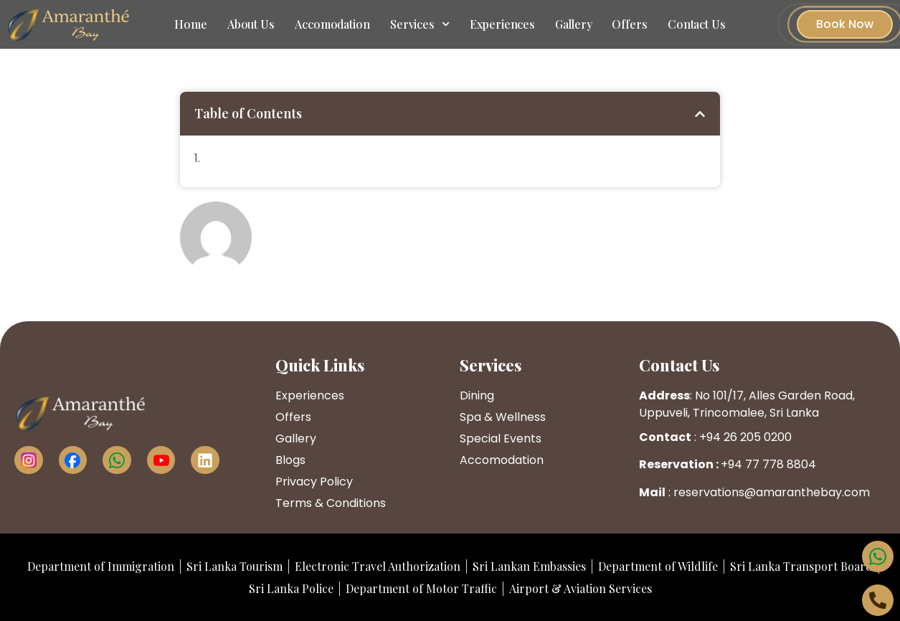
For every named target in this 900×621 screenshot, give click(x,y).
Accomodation (332, 24)
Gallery (573, 24)
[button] (700, 114)
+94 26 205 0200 (745, 437)
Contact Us (697, 24)
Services (420, 24)
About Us (251, 24)
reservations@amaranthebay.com (771, 492)
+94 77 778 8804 (768, 464)
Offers (629, 24)
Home (190, 24)
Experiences (502, 24)
